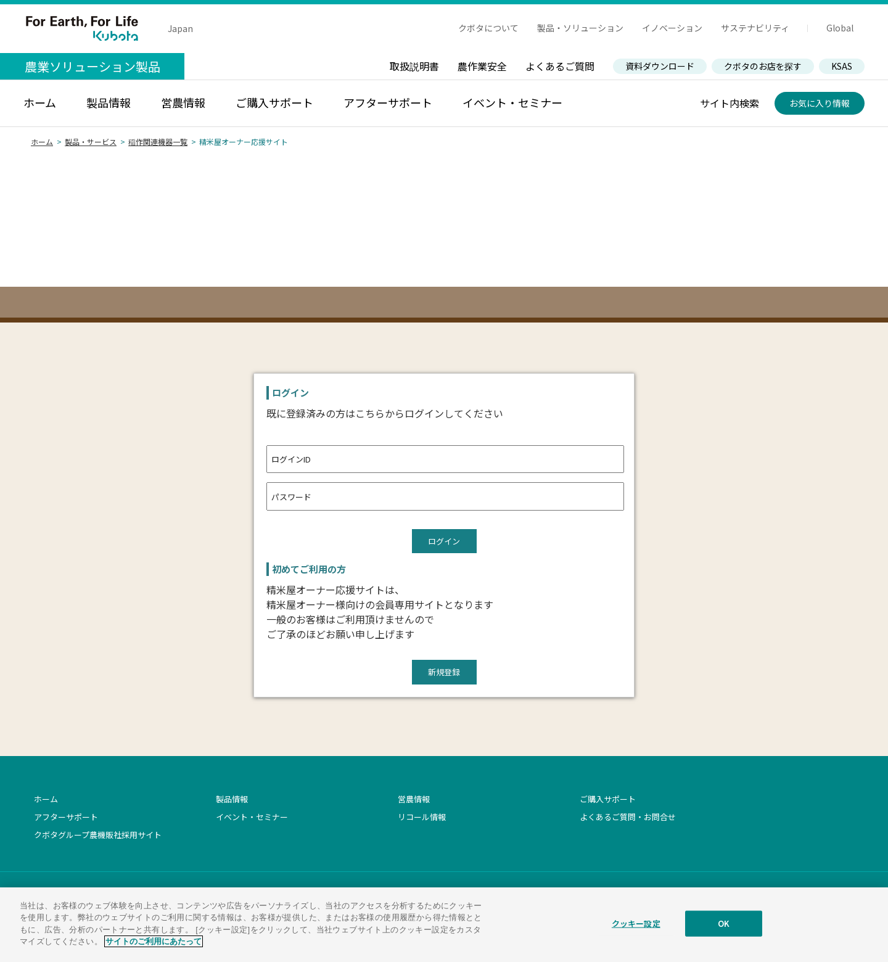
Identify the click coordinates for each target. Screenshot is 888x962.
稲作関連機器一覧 (157, 141)
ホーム (42, 141)
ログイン (444, 541)
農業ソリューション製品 (92, 66)
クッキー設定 (636, 926)
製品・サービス (91, 141)
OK (724, 926)
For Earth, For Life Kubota (82, 28)
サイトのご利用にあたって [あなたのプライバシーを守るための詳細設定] (153, 945)
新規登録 (444, 672)
